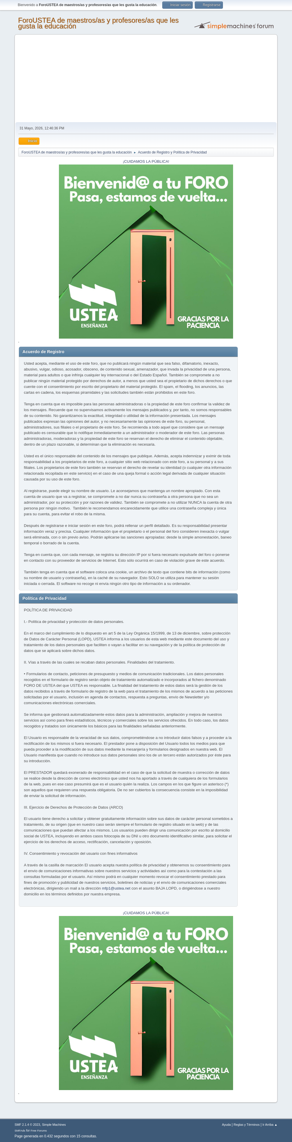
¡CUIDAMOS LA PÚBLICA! (146, 161)
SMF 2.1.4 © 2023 (27, 1124)
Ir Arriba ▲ (269, 1124)
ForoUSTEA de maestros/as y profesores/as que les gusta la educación (98, 23)
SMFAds (20, 1130)
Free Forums (39, 1130)
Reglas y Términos (247, 1124)
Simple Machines (54, 1124)
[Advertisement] (145, 78)
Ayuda (226, 1124)
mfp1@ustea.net (116, 888)
